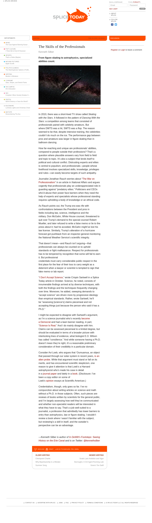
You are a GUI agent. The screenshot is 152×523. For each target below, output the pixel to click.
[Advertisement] (132, 24)
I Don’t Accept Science (51, 277)
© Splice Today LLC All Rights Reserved (122, 503)
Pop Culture (11, 49)
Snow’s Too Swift (97, 465)
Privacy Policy (78, 503)
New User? (113, 9)
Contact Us (29, 503)
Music (8, 43)
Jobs (61, 503)
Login (123, 50)
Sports (8, 55)
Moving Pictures (12, 62)
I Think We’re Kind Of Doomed (15, 51)
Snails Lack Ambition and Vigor (92, 459)
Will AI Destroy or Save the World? (17, 101)
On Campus (10, 87)
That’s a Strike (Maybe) (13, 57)
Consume (9, 80)
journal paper (50, 373)
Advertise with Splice (46, 503)
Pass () (134, 2)
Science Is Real (47, 325)
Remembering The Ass (13, 114)
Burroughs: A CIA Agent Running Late (89, 462)
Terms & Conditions (95, 503)
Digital (8, 99)
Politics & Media (12, 68)
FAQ (67, 503)
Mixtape (9, 112)
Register (114, 50)
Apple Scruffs (10, 63)
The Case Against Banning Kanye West (18, 44)
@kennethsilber (92, 440)
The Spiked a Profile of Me (19, 70)
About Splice (113, 14)
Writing (9, 74)
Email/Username (115, 2)
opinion (50, 380)
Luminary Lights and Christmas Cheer (18, 108)
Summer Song (41, 465)
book (75, 373)
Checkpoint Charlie (42, 459)
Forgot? (136, 2)
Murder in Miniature (12, 76)
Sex (7, 93)
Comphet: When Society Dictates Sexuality (19, 95)
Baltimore (10, 106)
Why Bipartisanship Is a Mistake (47, 462)
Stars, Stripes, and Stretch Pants (16, 82)
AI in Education (10, 89)
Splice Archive (11, 1)
